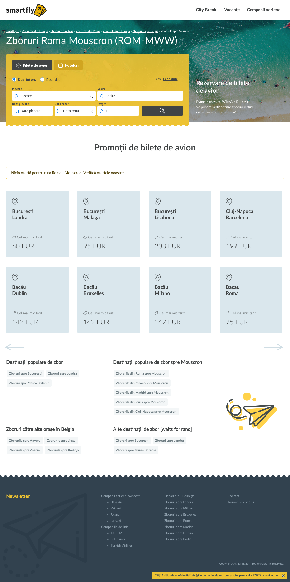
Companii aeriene (263, 10)
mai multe (271, 575)
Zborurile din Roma (88, 31)
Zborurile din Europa (35, 31)
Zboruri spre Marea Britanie (29, 383)
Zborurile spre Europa (116, 31)
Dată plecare (20, 104)
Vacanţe (231, 10)
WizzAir (116, 508)
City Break (205, 10)
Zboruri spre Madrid (179, 527)
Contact (233, 496)
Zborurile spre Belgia (145, 31)
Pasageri (101, 104)
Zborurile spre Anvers (24, 440)
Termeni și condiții (241, 502)
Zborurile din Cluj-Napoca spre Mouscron (146, 411)
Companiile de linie (114, 527)
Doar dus (53, 79)
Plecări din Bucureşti (179, 496)
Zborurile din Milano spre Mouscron (142, 383)
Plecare (17, 89)
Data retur (62, 104)
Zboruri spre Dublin (178, 533)
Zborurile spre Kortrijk (63, 450)
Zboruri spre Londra (62, 373)
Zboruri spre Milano (178, 508)
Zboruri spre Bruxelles (180, 514)
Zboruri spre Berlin (177, 539)
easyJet (116, 521)
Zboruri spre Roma (178, 521)
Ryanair (116, 514)
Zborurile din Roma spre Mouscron (141, 373)
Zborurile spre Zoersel (24, 450)
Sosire (101, 89)
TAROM (116, 533)
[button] (273, 347)
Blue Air (116, 502)
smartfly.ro (12, 31)
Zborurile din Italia (62, 31)
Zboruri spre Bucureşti (25, 373)
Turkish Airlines (122, 545)
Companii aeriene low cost (120, 496)
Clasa (159, 79)
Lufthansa (118, 539)
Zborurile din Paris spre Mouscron (140, 402)
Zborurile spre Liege (61, 440)
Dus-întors (27, 79)
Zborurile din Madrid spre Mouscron (142, 392)
